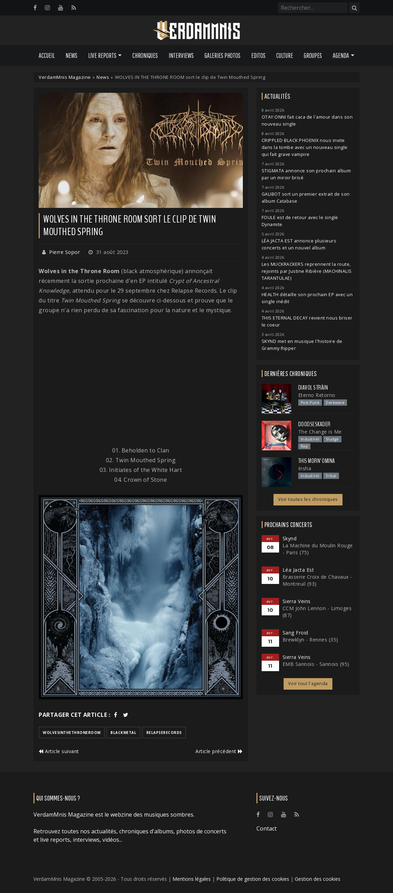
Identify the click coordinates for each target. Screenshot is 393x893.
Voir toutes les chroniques (308, 499)
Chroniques (145, 55)
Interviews (181, 55)
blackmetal (123, 732)
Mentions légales (191, 879)
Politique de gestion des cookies (252, 879)
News (71, 55)
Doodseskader (314, 424)
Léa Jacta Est (298, 569)
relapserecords (164, 732)
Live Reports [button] (102, 55)
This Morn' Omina (316, 461)
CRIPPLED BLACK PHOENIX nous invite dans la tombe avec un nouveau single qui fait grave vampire (305, 147)
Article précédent (219, 751)
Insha (304, 468)
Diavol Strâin (313, 387)
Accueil (47, 55)
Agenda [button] (341, 55)
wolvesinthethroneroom (72, 732)
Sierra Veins (297, 601)
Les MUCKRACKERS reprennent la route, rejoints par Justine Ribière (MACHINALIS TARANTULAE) (307, 271)
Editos (258, 55)
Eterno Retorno (317, 395)
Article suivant (59, 751)
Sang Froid (295, 632)
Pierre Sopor (64, 252)
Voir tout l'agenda (308, 683)
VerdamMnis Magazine (65, 77)
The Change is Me (320, 431)
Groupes (313, 55)
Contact (266, 828)
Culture (284, 55)
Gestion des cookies (317, 879)
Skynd (290, 538)
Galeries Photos (222, 55)
